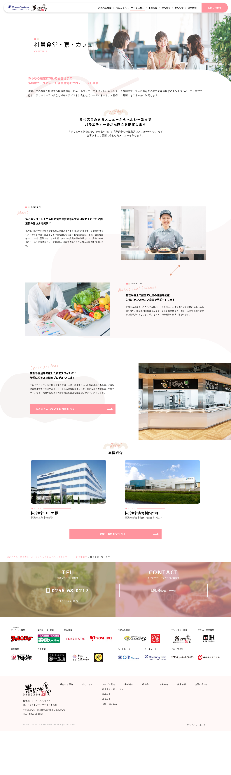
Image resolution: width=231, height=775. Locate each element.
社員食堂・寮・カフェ (115, 730)
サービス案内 (110, 723)
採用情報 (180, 723)
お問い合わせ (199, 723)
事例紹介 (130, 723)
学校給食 (107, 736)
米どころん (89, 723)
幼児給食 (107, 742)
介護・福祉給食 (111, 748)
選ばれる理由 (68, 723)
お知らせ (163, 723)
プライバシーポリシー (194, 768)
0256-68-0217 (68, 633)
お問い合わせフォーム (163, 633)
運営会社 (146, 723)
